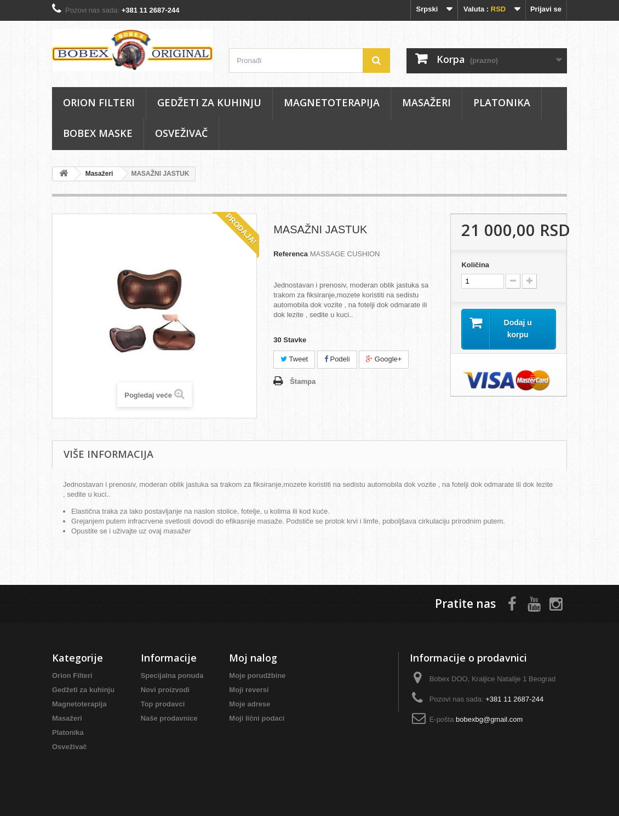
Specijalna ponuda (172, 675)
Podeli (337, 359)
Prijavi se (545, 9)
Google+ (384, 359)
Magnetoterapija (332, 102)
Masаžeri (426, 102)
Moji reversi (248, 690)
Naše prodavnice (169, 718)
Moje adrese (249, 704)
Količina (475, 265)
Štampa (303, 381)
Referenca (290, 254)
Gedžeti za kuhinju (209, 102)
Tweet (294, 359)
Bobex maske (98, 133)
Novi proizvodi (165, 690)
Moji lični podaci (256, 718)
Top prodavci (163, 704)
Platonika (501, 102)
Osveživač (181, 133)
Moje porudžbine (257, 675)
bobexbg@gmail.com (489, 719)
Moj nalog (253, 657)
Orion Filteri (99, 102)
